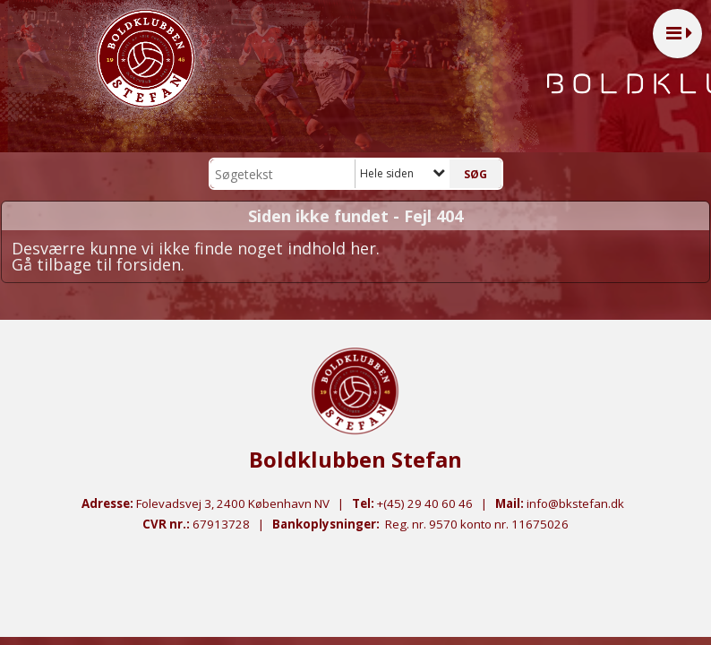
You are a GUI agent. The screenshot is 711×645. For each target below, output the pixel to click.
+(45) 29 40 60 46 (425, 503)
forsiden (148, 264)
